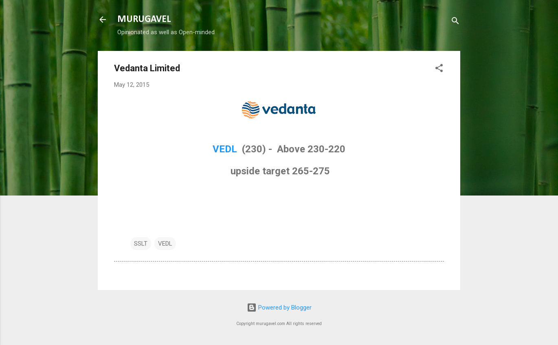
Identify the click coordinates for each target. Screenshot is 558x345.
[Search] (455, 22)
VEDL (226, 149)
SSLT (140, 243)
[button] (439, 69)
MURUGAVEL (144, 19)
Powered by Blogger (279, 307)
